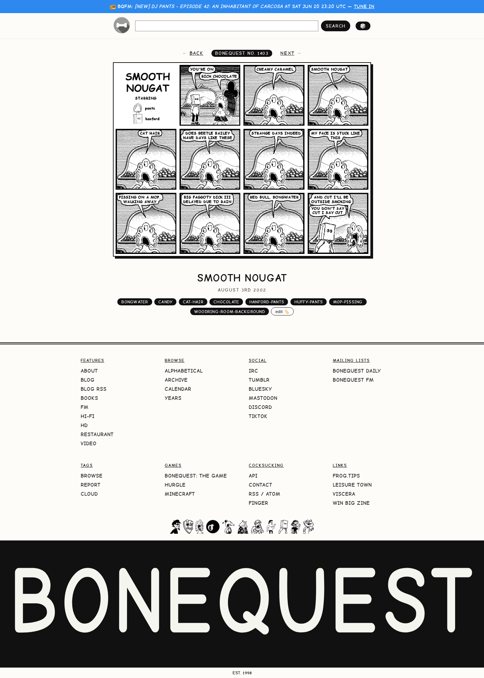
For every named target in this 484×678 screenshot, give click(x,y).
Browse (92, 476)
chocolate (226, 301)
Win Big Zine (351, 503)
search (336, 26)
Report (90, 485)
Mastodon (263, 398)
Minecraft (180, 494)
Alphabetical (184, 371)
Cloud (89, 494)
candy (165, 301)
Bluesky (260, 389)
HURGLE (175, 485)
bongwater (134, 301)
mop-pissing (348, 301)
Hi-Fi (87, 416)
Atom (273, 494)
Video (88, 443)
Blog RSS (94, 389)
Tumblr (259, 380)
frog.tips (346, 476)
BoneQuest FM (353, 380)
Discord (260, 407)
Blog (87, 380)
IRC (253, 371)
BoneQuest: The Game (196, 476)
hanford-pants (266, 301)
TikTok (258, 416)
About (89, 371)
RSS (254, 494)
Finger (258, 503)
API (253, 476)
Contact (260, 485)
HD (84, 425)
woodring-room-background (229, 311)
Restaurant (97, 434)
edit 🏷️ (282, 311)
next (287, 53)
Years (173, 398)
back (196, 53)
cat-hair (193, 301)
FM (84, 407)
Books (89, 398)
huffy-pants (308, 301)
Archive (176, 380)
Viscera (344, 494)
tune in (364, 6)
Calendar (178, 389)
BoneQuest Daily (357, 371)
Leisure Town (352, 485)
